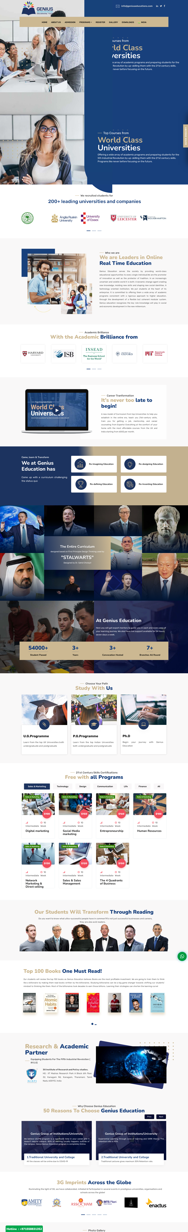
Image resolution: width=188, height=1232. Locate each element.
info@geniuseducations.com (136, 6)
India (142, 22)
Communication (105, 786)
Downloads (128, 22)
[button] (92, 1024)
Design (82, 786)
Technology (62, 786)
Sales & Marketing (37, 786)
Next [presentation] (161, 1117)
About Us (56, 22)
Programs (84, 22)
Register (100, 22)
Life (126, 786)
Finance (143, 786)
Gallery (113, 22)
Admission (70, 22)
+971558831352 (31, 1229)
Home (44, 22)
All (159, 786)
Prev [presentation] (149, 1117)
